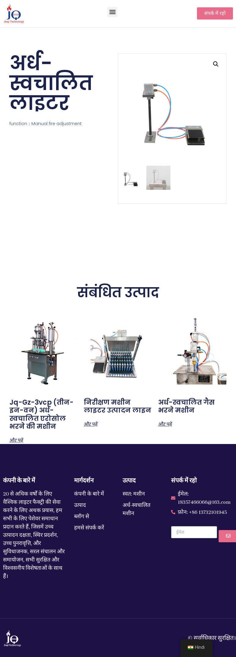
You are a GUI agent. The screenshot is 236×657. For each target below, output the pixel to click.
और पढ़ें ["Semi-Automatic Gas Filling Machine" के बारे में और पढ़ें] (165, 423)
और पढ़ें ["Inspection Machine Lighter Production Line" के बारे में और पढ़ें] (91, 423)
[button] (112, 12)
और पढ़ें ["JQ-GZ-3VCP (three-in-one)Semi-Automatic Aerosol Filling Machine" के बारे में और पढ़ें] (16, 439)
